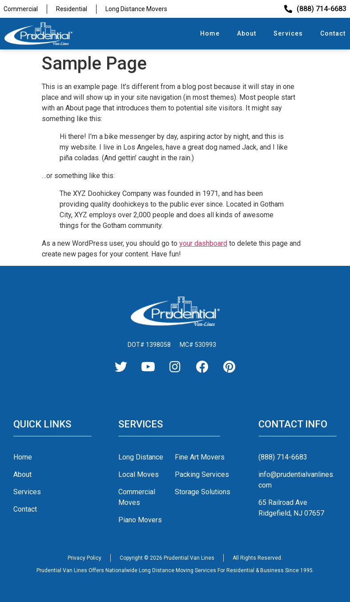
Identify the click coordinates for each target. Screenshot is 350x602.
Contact (333, 33)
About (246, 33)
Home (210, 33)
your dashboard (203, 243)
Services (288, 33)
